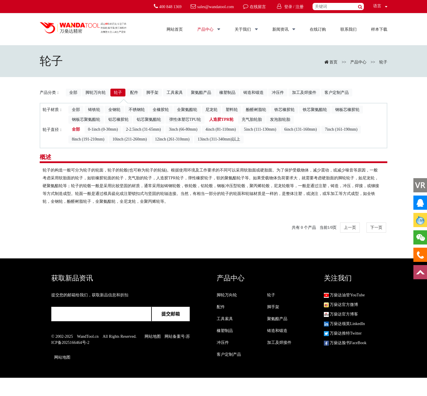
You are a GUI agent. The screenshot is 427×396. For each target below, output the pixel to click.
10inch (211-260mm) (129, 139)
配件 (134, 92)
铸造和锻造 (253, 92)
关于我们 (246, 29)
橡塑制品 (227, 92)
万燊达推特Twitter (343, 333)
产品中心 (208, 29)
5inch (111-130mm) (260, 129)
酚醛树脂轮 (256, 109)
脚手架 (152, 92)
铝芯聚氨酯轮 (149, 119)
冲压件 (278, 92)
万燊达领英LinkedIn (344, 324)
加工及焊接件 (304, 92)
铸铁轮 (94, 109)
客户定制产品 (336, 92)
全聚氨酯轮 (187, 109)
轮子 (383, 62)
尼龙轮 (211, 109)
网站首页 (175, 29)
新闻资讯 (283, 29)
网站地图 (153, 336)
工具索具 (175, 92)
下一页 (376, 227)
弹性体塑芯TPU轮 (185, 119)
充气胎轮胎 (252, 119)
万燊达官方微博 (341, 304)
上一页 (350, 227)
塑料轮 (232, 109)
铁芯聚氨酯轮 (315, 109)
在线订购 (318, 29)
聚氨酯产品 (201, 92)
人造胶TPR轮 (221, 119)
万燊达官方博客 (341, 314)
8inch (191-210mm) (88, 139)
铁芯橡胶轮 (284, 109)
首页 (333, 62)
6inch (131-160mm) (300, 129)
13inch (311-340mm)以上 (219, 139)
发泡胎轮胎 (280, 119)
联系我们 (348, 29)
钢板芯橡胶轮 (347, 109)
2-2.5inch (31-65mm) (143, 129)
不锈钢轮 (137, 109)
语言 (375, 6)
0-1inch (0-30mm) (103, 129)
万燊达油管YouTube (344, 295)
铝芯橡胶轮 (118, 119)
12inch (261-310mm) (172, 139)
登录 (288, 7)
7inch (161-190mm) (341, 129)
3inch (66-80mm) (183, 129)
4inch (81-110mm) (220, 129)
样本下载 (379, 29)
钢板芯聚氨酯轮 (86, 119)
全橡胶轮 (161, 109)
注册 (299, 7)
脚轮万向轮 (95, 92)
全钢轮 (114, 109)
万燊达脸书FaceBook (345, 343)
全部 (73, 92)
